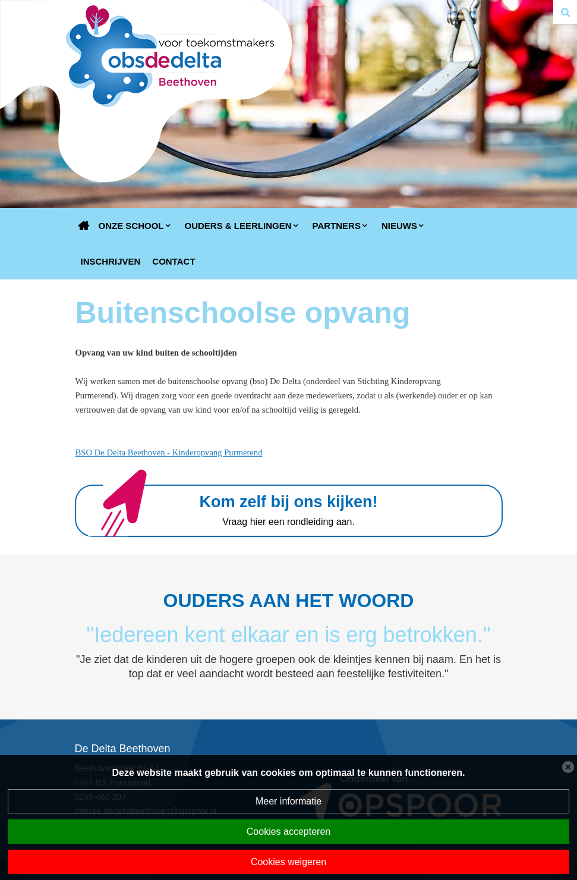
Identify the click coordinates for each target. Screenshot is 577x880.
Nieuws (399, 226)
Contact (173, 261)
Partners (337, 226)
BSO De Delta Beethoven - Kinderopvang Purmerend (169, 452)
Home (84, 226)
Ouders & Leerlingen (238, 226)
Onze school (131, 226)
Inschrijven (111, 261)
